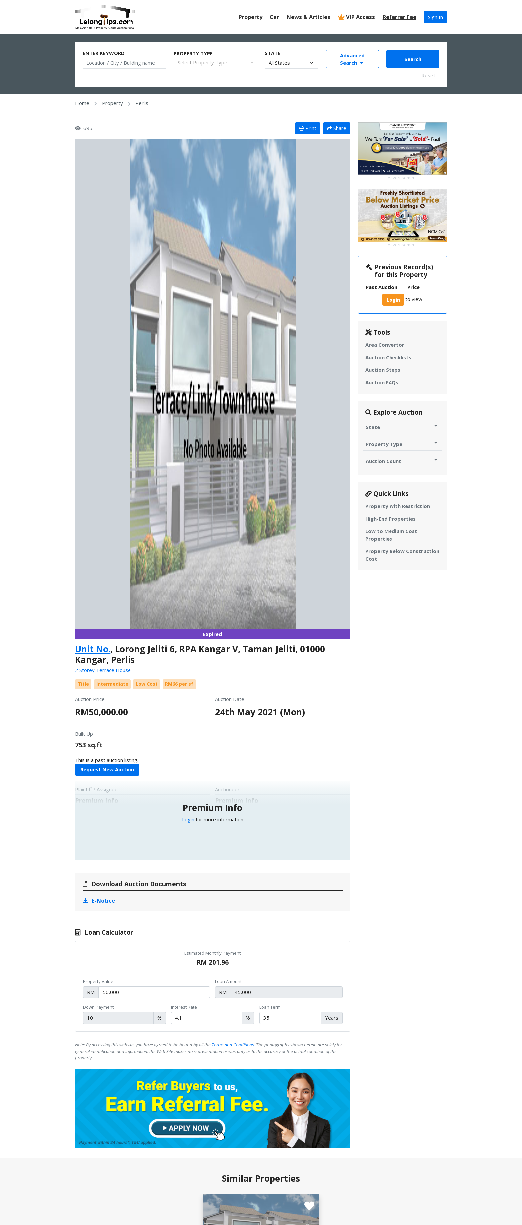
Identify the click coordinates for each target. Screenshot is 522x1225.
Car (274, 17)
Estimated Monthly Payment (212, 953)
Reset (428, 75)
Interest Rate (184, 1007)
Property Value (98, 981)
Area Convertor (384, 344)
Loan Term (270, 1007)
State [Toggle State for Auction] (402, 426)
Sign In (435, 17)
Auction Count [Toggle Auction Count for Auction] (402, 461)
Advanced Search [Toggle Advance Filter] (352, 59)
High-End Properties (390, 518)
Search (412, 59)
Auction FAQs (381, 382)
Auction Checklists (388, 357)
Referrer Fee (399, 17)
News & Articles (308, 17)
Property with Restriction (397, 506)
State (272, 53)
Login (188, 819)
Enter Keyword (104, 53)
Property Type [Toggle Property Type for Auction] (402, 443)
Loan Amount (228, 981)
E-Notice (99, 900)
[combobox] (215, 62)
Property (250, 17)
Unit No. (92, 649)
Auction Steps (382, 369)
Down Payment (98, 1007)
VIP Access (356, 17)
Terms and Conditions (233, 1045)
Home (82, 103)
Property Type (193, 53)
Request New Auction (107, 769)
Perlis (141, 103)
